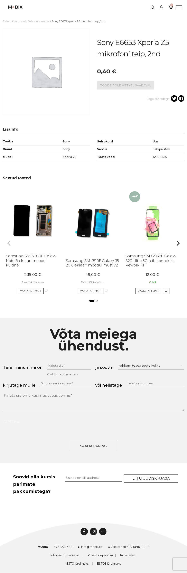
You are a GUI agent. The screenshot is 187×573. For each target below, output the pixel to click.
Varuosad (19, 21)
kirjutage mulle (19, 385)
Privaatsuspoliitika (100, 555)
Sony (66, 149)
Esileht (7, 21)
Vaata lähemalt (30, 291)
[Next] (177, 243)
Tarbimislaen (128, 555)
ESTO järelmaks (77, 563)
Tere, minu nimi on (23, 367)
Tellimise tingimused (64, 555)
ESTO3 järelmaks (109, 563)
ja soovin (104, 367)
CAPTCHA (11, 422)
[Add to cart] (165, 291)
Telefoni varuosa (38, 21)
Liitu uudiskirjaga (151, 478)
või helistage (108, 385)
